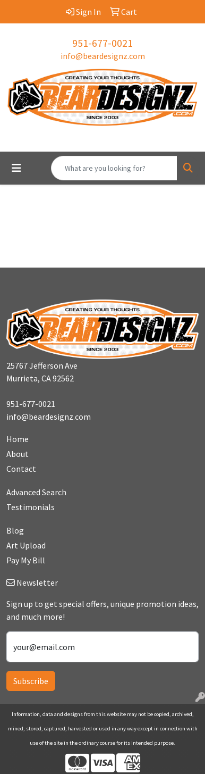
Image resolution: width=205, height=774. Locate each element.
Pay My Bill (25, 560)
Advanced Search (36, 492)
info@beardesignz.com (103, 56)
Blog (15, 530)
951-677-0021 (102, 42)
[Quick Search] (114, 168)
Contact (21, 468)
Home (17, 439)
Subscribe (30, 681)
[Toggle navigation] (16, 168)
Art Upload (26, 545)
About (17, 453)
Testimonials (30, 507)
